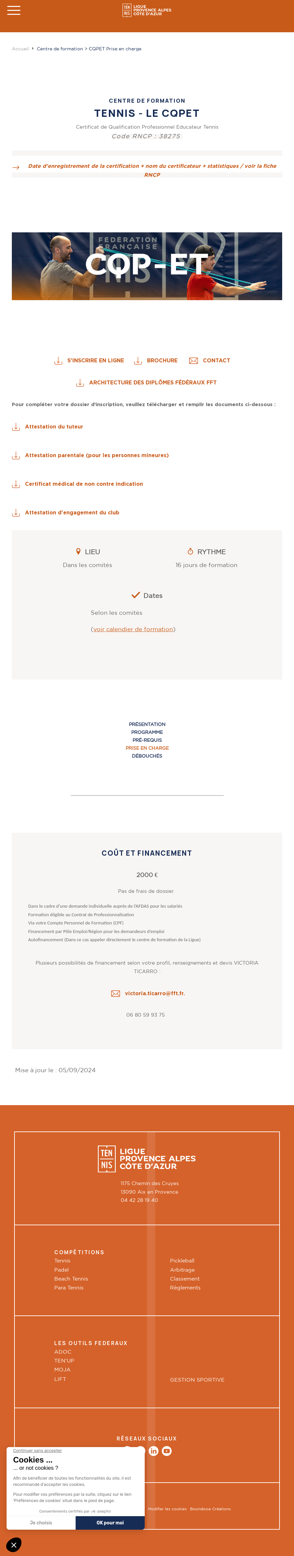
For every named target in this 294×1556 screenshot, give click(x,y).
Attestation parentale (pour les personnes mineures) (98, 455)
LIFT (61, 1379)
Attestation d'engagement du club (74, 512)
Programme (147, 733)
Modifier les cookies (167, 1509)
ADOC (62, 1352)
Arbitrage (182, 1270)
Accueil (20, 49)
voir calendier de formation (133, 629)
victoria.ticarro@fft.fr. (155, 993)
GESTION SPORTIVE (197, 1380)
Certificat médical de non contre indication (85, 484)
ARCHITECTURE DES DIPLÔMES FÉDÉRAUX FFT (153, 382)
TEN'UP (64, 1361)
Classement (185, 1279)
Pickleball (182, 1260)
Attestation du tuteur (54, 426)
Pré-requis (147, 740)
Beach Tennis (71, 1279)
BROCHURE (168, 360)
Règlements (185, 1287)
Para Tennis (69, 1287)
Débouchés (147, 756)
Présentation (147, 725)
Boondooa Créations (210, 1509)
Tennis (62, 1260)
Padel (61, 1270)
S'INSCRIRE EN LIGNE (100, 360)
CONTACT (221, 360)
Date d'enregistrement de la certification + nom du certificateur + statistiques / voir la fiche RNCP (152, 170)
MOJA (62, 1369)
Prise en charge (147, 748)
